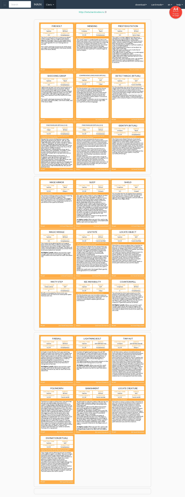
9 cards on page (175, 12)
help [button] (180, 4)
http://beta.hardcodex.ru (91, 11)
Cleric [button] (50, 4)
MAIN (38, 4)
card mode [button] (157, 4)
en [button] (170, 4)
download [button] (141, 4)
